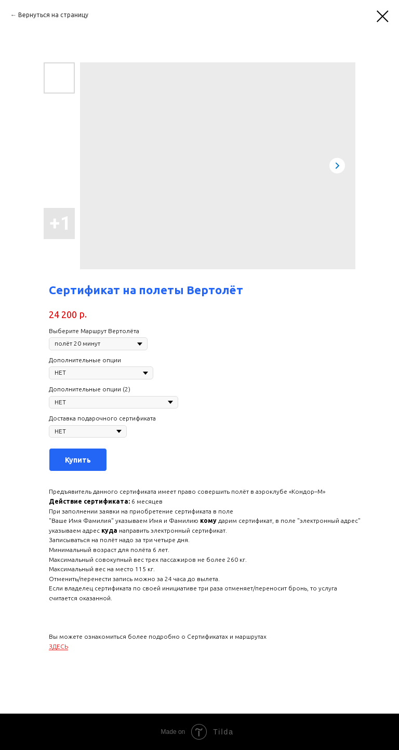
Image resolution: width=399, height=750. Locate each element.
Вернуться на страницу (53, 14)
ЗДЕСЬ (58, 646)
